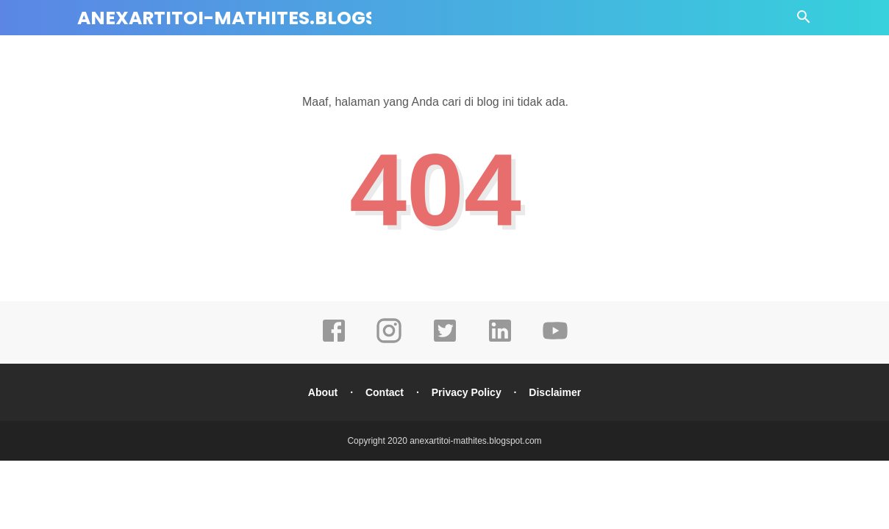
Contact (384, 392)
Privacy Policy (466, 392)
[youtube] (555, 341)
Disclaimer (555, 392)
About (323, 392)
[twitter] (445, 341)
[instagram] (389, 341)
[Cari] (804, 21)
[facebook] (334, 341)
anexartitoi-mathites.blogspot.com (271, 18)
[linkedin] (500, 341)
